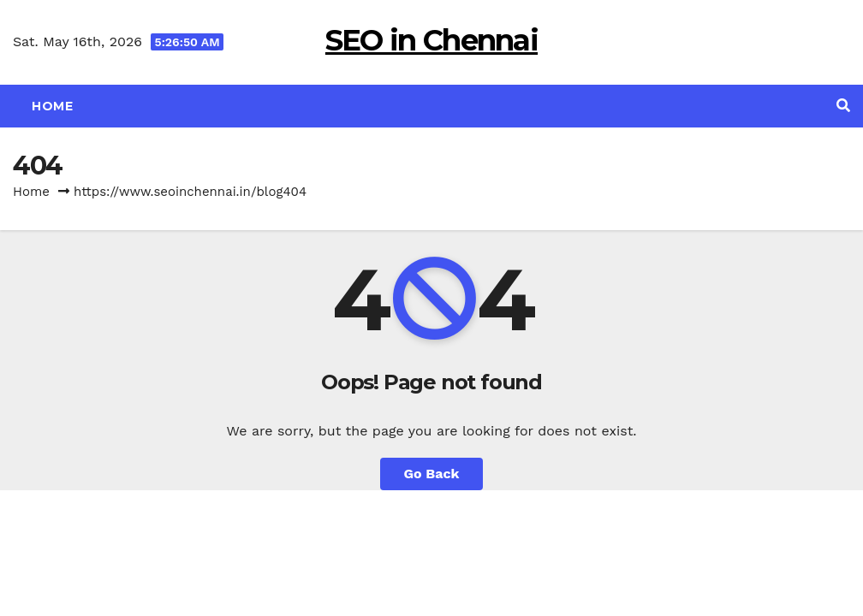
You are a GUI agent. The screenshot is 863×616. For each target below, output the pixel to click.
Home (52, 106)
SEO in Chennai (431, 40)
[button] (843, 106)
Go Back (432, 473)
